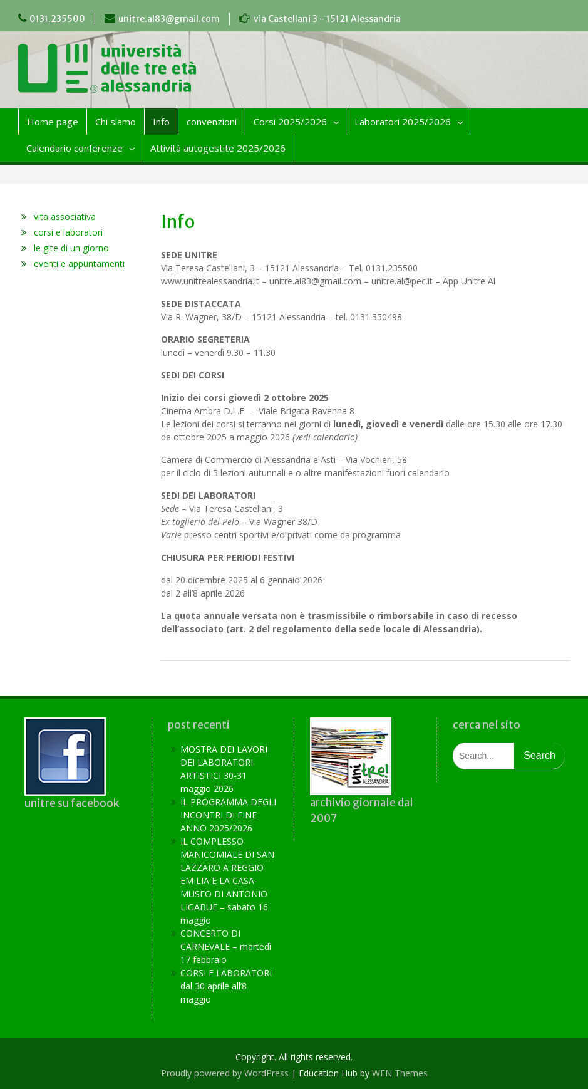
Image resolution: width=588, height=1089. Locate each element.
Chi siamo (115, 121)
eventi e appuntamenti (79, 263)
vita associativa (65, 216)
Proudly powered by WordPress (225, 1073)
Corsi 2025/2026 (290, 121)
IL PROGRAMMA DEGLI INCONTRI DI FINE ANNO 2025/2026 (228, 815)
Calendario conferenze (74, 148)
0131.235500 (57, 18)
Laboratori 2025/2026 (402, 121)
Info (161, 121)
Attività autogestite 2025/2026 (218, 148)
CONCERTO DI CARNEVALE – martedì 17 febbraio (225, 946)
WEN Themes (400, 1073)
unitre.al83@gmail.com (169, 18)
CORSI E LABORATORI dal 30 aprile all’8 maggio (226, 986)
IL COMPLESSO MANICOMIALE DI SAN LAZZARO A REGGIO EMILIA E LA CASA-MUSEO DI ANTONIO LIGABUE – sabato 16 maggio (227, 880)
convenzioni (212, 121)
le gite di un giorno (71, 248)
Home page (52, 121)
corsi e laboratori (68, 232)
